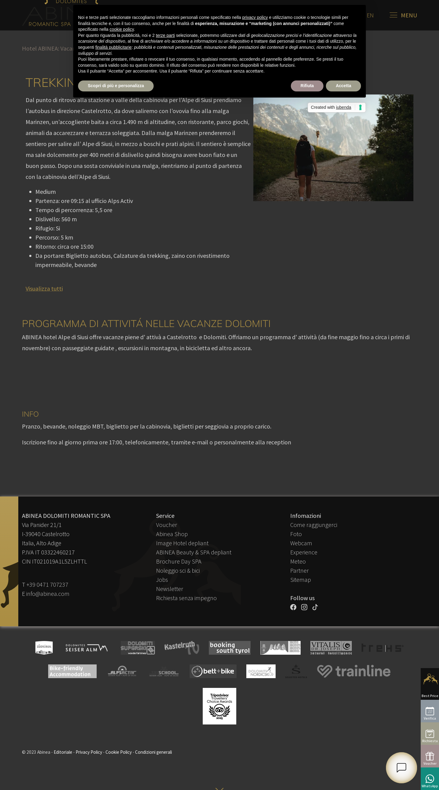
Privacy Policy (89, 752)
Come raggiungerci (313, 524)
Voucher (166, 524)
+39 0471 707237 (47, 584)
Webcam (301, 543)
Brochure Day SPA (179, 561)
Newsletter (169, 588)
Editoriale (63, 752)
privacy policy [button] (255, 17)
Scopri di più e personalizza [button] (116, 85)
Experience (303, 552)
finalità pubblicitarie (113, 47)
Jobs (162, 579)
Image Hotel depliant (182, 543)
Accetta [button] (343, 85)
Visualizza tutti (44, 288)
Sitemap (300, 579)
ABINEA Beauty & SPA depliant (193, 552)
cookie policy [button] (122, 29)
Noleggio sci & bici (178, 570)
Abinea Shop (172, 534)
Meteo (298, 561)
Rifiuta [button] (307, 85)
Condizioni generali (153, 752)
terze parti (165, 35)
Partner (299, 570)
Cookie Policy (118, 752)
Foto (296, 534)
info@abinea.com (48, 593)
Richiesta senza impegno (186, 598)
